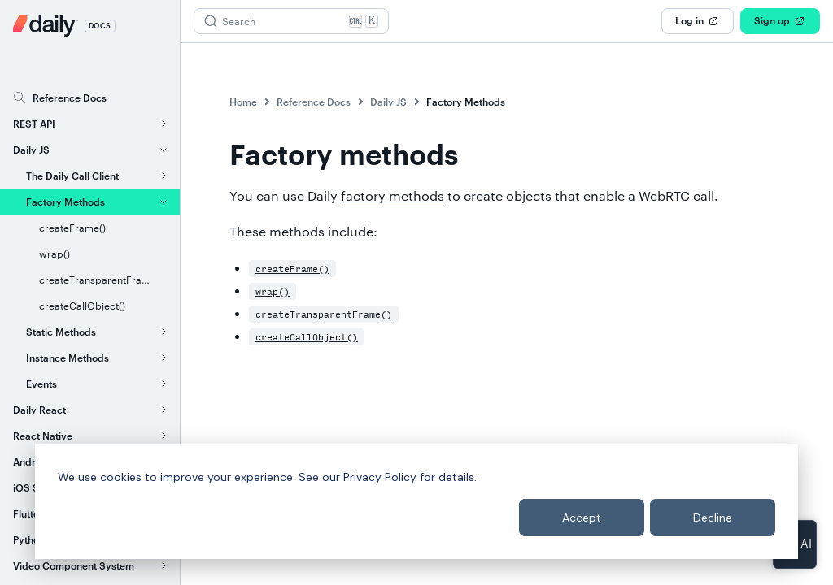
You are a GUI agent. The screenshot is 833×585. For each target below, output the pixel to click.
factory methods (392, 195)
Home (243, 101)
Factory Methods (465, 101)
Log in (697, 21)
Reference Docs (314, 101)
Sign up (780, 21)
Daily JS (388, 101)
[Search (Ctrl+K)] (291, 21)
